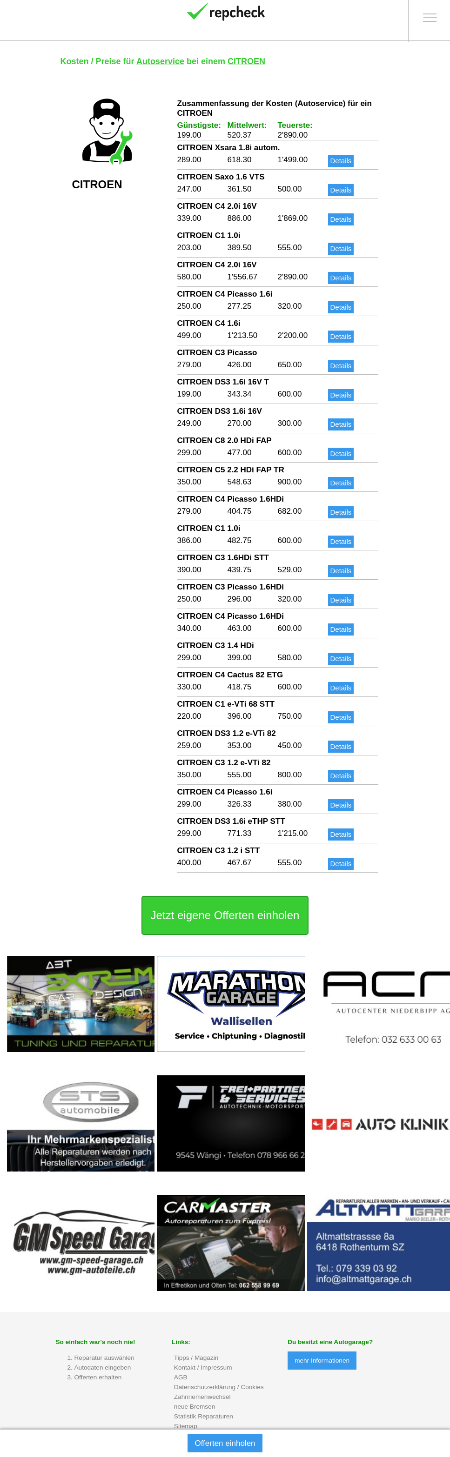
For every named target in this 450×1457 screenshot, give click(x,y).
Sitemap (185, 1427)
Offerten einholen (225, 1443)
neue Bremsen (194, 1407)
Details (341, 162)
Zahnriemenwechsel (202, 1397)
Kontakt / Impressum (203, 1368)
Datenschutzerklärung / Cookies (219, 1387)
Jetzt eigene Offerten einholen (225, 916)
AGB (181, 1378)
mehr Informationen (322, 1361)
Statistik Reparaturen (203, 1417)
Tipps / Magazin (196, 1358)
